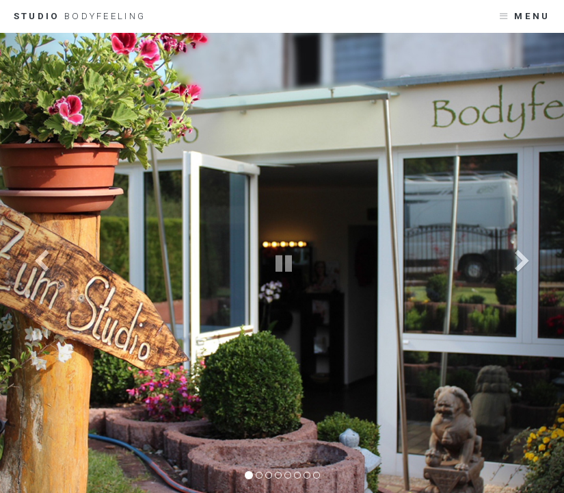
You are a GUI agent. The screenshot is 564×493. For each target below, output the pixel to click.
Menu (532, 16)
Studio (80, 16)
